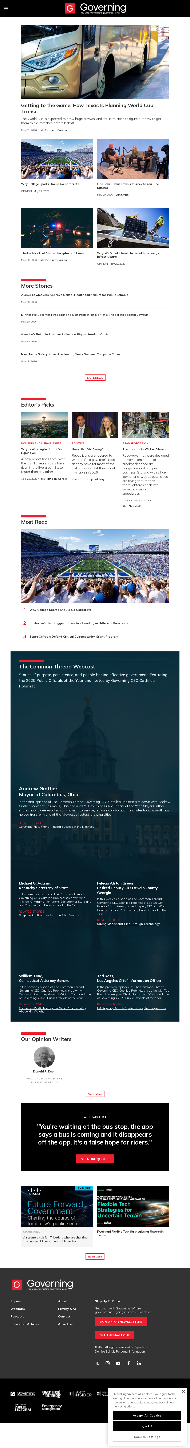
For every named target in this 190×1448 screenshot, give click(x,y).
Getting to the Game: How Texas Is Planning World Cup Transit (87, 108)
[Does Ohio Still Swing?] (95, 425)
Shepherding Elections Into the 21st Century (49, 915)
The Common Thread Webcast (57, 666)
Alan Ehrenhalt (131, 506)
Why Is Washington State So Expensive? (41, 451)
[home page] (95, 8)
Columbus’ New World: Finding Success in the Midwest (56, 827)
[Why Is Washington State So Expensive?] (44, 425)
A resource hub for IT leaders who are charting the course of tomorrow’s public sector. (55, 1239)
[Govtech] (51, 1394)
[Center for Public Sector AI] (23, 1407)
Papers (16, 1301)
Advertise (65, 1324)
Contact (64, 1316)
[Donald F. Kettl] (44, 1057)
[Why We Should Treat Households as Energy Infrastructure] (133, 228)
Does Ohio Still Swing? (87, 449)
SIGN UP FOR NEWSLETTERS (120, 1322)
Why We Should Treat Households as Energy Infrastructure (128, 255)
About (63, 1301)
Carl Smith (121, 194)
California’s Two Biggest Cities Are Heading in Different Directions (78, 623)
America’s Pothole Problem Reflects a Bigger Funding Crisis (64, 334)
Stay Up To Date (107, 1301)
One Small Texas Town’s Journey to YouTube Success (128, 186)
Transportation (135, 443)
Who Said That (95, 1117)
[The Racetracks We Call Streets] (145, 425)
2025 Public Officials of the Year (54, 680)
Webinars (18, 1309)
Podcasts (17, 1316)
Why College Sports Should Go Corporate (50, 184)
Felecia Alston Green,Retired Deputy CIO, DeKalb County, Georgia (127, 888)
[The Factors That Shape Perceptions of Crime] (57, 228)
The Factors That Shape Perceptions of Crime (52, 253)
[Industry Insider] (80, 1394)
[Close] (183, 1391)
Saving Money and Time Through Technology (128, 924)
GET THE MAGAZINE (114, 1335)
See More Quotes (95, 1159)
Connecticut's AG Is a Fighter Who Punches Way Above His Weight (52, 1009)
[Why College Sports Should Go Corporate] (57, 159)
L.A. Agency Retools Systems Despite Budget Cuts (131, 1008)
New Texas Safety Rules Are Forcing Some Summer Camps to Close (70, 354)
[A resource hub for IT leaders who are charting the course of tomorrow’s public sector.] (57, 1206)
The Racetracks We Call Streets (144, 449)
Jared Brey (97, 479)
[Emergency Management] (51, 1407)
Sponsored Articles (25, 1324)
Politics (78, 443)
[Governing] (23, 1394)
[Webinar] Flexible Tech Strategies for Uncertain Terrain (130, 1233)
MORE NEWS (95, 377)
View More (95, 1094)
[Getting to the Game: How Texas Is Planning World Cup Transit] (95, 62)
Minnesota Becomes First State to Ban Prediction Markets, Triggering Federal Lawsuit (85, 315)
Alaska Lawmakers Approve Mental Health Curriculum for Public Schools (74, 295)
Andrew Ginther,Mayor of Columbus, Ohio (48, 791)
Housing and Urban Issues (41, 443)
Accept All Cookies (147, 1415)
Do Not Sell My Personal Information (120, 1351)
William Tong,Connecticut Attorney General (44, 978)
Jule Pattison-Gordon (53, 130)
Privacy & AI (67, 1309)
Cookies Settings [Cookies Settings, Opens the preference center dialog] (147, 1436)
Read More (95, 1256)
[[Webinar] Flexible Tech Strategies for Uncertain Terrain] (133, 1206)
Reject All (147, 1426)
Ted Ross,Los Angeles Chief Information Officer (129, 978)
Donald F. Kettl (44, 1071)
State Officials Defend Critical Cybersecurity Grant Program (73, 636)
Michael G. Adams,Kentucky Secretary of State (44, 885)
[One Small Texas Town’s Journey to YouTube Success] (133, 159)
